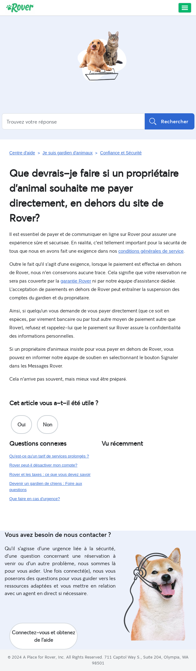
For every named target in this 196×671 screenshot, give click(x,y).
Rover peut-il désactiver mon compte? (43, 465)
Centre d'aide (22, 152)
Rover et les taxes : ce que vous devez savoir (50, 474)
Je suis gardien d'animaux (68, 152)
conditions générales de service (151, 251)
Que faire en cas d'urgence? (34, 498)
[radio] (21, 424)
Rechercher (169, 121)
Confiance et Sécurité (121, 152)
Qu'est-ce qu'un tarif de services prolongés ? (49, 456)
